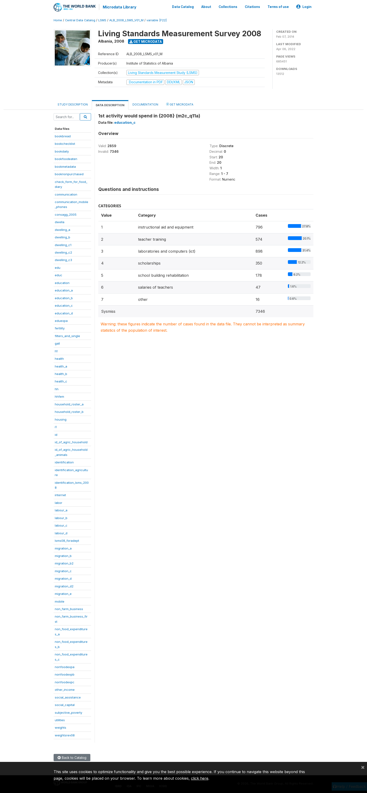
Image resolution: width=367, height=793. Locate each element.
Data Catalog (183, 6)
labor (58, 502)
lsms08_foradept (67, 540)
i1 (56, 426)
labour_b (61, 517)
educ (58, 274)
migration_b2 (64, 563)
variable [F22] (157, 20)
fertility (60, 328)
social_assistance (68, 697)
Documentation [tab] (145, 104)
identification (64, 462)
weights (60, 727)
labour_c (61, 525)
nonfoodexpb (64, 674)
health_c (61, 381)
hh (57, 388)
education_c (64, 305)
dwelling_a (62, 229)
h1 (56, 351)
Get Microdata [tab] (179, 104)
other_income (65, 689)
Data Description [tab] (110, 104)
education (62, 282)
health (59, 358)
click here (199, 778)
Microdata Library (119, 7)
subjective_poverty (68, 712)
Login (304, 6)
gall (57, 343)
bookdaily (62, 151)
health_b (61, 373)
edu (57, 267)
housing (60, 419)
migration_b (63, 555)
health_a (61, 366)
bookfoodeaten (66, 158)
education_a (64, 290)
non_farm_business (69, 608)
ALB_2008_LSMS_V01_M (126, 20)
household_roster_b (69, 411)
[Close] (363, 767)
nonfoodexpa (64, 666)
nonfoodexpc (64, 682)
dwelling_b (62, 237)
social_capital (65, 704)
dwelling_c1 (63, 244)
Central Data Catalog (80, 20)
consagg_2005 (66, 214)
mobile (59, 601)
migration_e (63, 593)
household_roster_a (69, 404)
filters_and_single (67, 335)
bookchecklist (65, 143)
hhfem (59, 396)
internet (60, 495)
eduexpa (61, 320)
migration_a (63, 548)
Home (58, 20)
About (206, 6)
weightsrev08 (65, 735)
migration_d (63, 578)
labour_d (61, 533)
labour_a (61, 510)
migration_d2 (64, 586)
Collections (228, 6)
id (56, 434)
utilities (60, 719)
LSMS (102, 20)
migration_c (63, 570)
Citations (252, 6)
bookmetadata (65, 166)
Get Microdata (145, 41)
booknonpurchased (69, 173)
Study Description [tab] (73, 104)
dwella (59, 221)
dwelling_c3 (63, 260)
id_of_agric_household (71, 442)
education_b (64, 297)
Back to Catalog (72, 757)
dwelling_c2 (63, 252)
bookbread (63, 136)
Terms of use (278, 6)
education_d (64, 313)
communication (66, 194)
